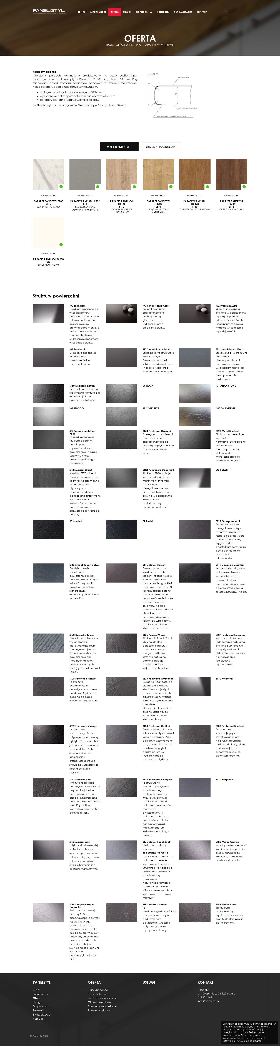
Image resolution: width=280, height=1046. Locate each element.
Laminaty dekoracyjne (102, 998)
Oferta (114, 12)
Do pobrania (144, 12)
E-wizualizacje (183, 12)
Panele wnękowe (99, 1010)
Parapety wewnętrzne (102, 1006)
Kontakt (201, 12)
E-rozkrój (162, 12)
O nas (82, 12)
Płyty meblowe (97, 994)
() (119, 146)
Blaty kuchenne (98, 990)
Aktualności (98, 12)
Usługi (127, 12)
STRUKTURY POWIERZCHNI (161, 146)
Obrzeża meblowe (100, 1002)
